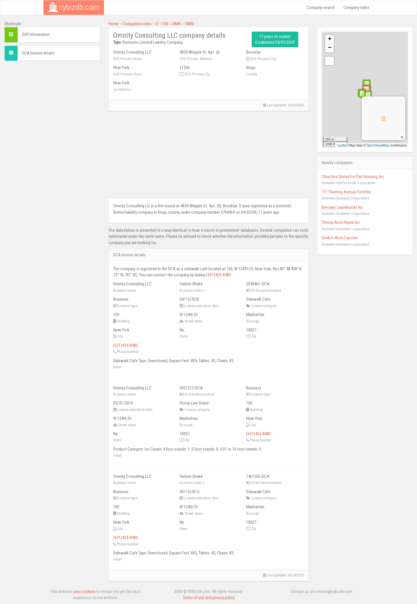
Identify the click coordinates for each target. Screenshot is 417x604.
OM (165, 23)
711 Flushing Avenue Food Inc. (347, 192)
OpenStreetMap (378, 145)
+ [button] (330, 39)
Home (114, 23)
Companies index (137, 23)
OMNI (189, 23)
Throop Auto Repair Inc (341, 222)
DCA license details (38, 53)
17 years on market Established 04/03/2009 (275, 39)
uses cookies (84, 591)
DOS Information (36, 34)
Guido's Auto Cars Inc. (340, 237)
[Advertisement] (52, 101)
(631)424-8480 (218, 274)
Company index (356, 7)
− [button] (330, 48)
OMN (176, 23)
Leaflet (342, 145)
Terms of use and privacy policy (209, 597)
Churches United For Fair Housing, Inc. (353, 176)
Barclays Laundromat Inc (342, 207)
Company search (321, 7)
